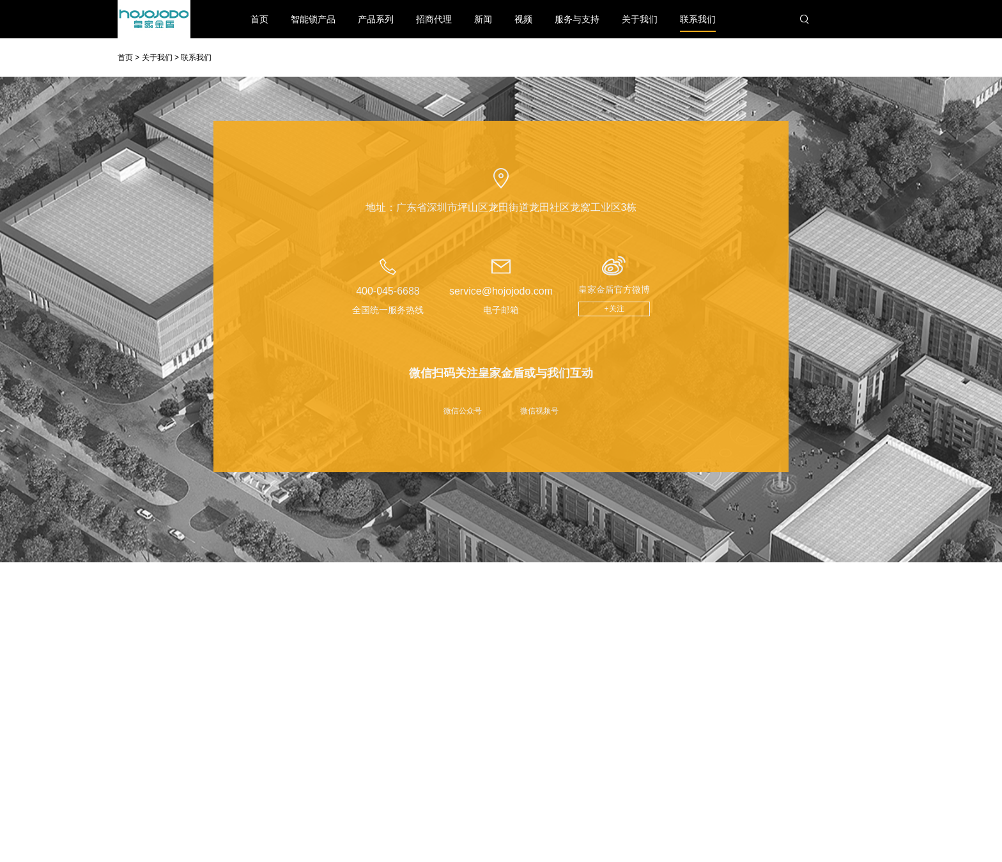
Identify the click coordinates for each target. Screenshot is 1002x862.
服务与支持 (577, 19)
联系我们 (698, 23)
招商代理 (434, 19)
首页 (259, 19)
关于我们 (640, 19)
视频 (523, 19)
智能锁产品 (313, 19)
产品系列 (376, 19)
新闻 (483, 19)
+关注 (614, 308)
